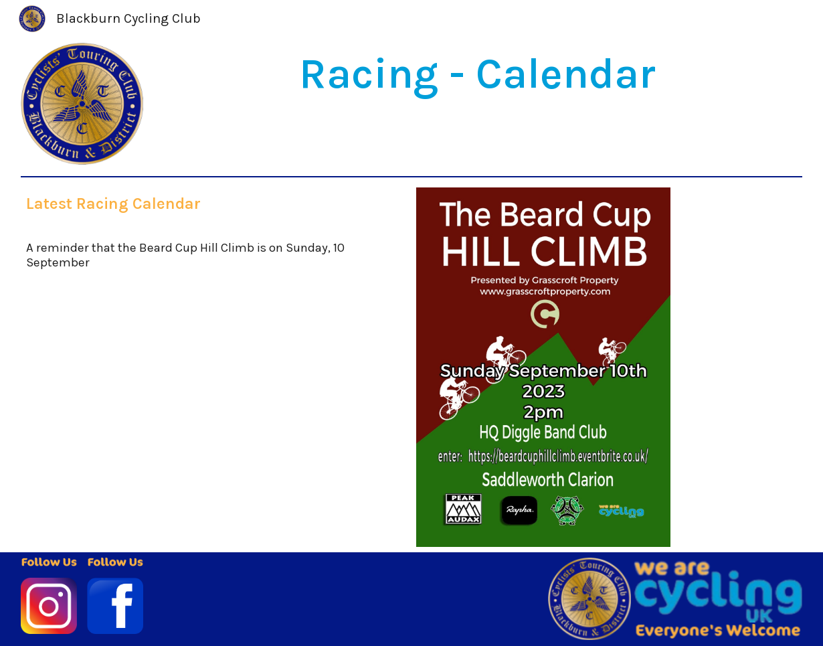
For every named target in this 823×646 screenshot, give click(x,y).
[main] (477, 74)
